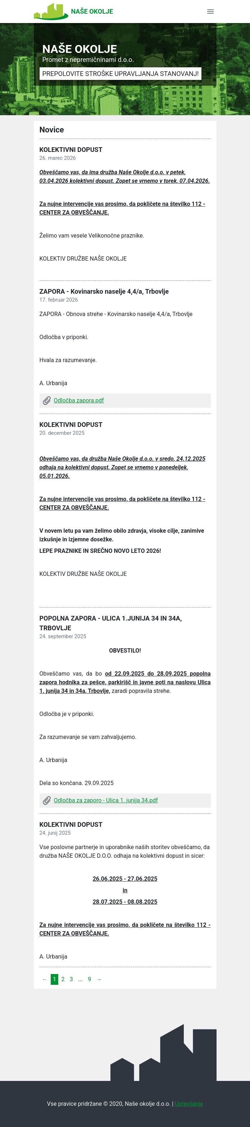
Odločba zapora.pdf (79, 400)
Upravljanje (189, 1103)
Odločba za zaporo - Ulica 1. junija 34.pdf (106, 800)
